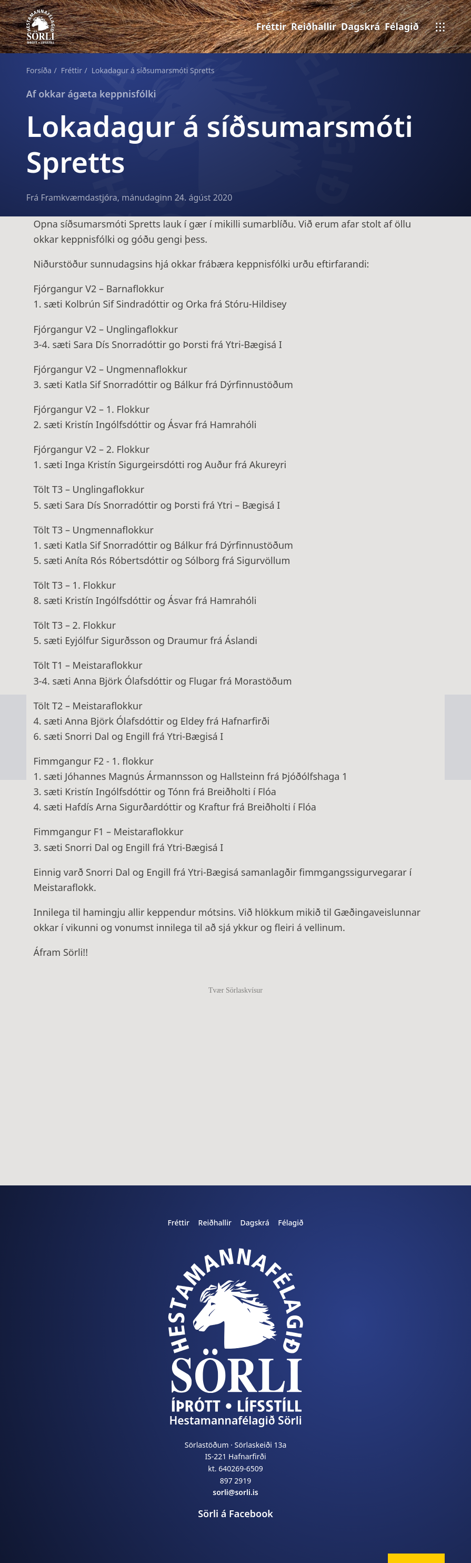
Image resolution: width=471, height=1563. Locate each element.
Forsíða (39, 70)
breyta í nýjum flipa (435, 1559)
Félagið (402, 26)
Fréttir (271, 26)
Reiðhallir (313, 26)
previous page (458, 710)
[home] (235, 1330)
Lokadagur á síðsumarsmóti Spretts (153, 70)
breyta (402, 1559)
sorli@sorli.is (235, 1492)
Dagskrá (360, 26)
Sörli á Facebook (235, 1513)
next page (11, 710)
